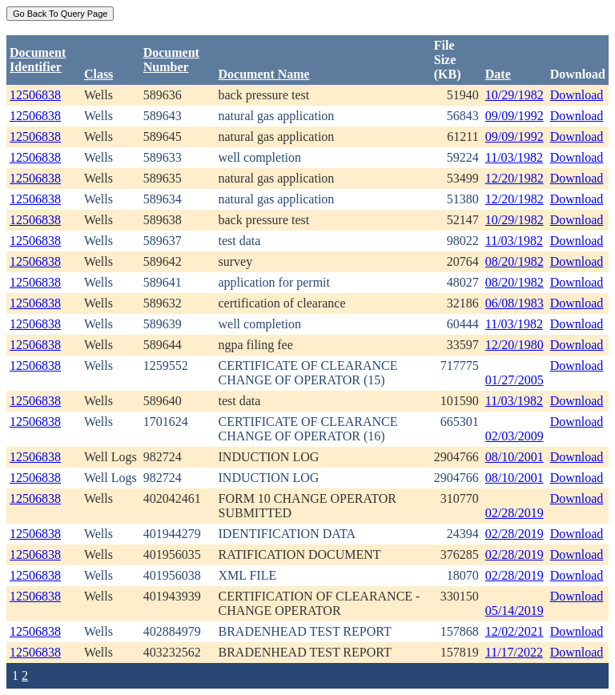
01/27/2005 (514, 380)
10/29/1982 (514, 95)
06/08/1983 (514, 303)
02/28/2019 (514, 513)
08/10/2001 (514, 457)
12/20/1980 (514, 345)
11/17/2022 (514, 652)
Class (98, 74)
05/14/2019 (514, 610)
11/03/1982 (514, 157)
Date (498, 74)
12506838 (35, 95)
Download (577, 95)
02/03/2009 (514, 436)
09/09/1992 (514, 116)
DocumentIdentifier (38, 60)
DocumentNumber (171, 60)
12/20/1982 (514, 178)
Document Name (264, 74)
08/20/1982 (514, 261)
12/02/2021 (514, 631)
